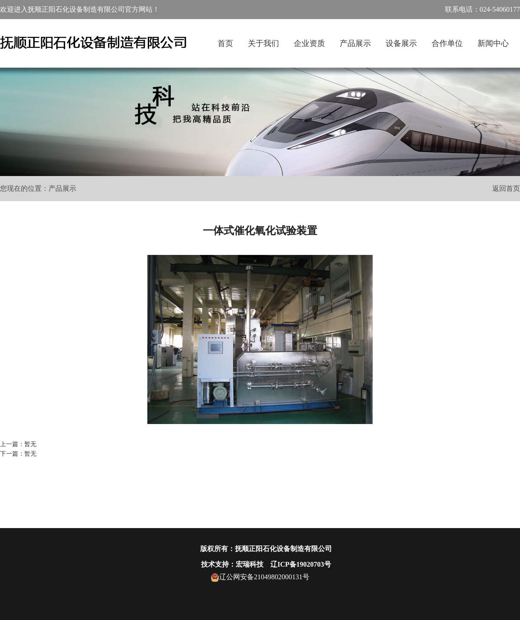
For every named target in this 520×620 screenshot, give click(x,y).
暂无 (30, 444)
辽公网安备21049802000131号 (260, 577)
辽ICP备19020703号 (300, 564)
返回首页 (506, 188)
